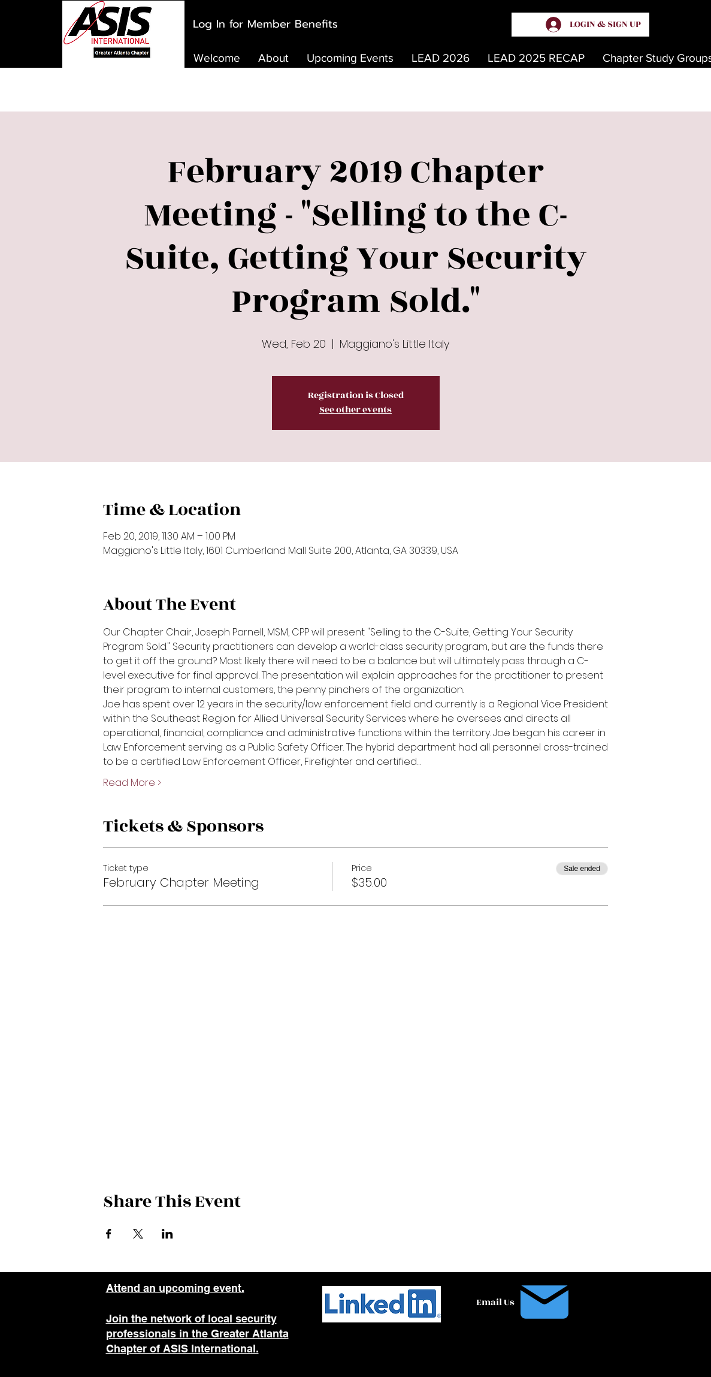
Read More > (132, 783)
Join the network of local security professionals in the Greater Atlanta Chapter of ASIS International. (197, 1333)
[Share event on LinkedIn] (167, 1234)
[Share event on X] (138, 1234)
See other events (355, 410)
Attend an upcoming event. (175, 1288)
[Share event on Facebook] (108, 1234)
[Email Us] (525, 1302)
